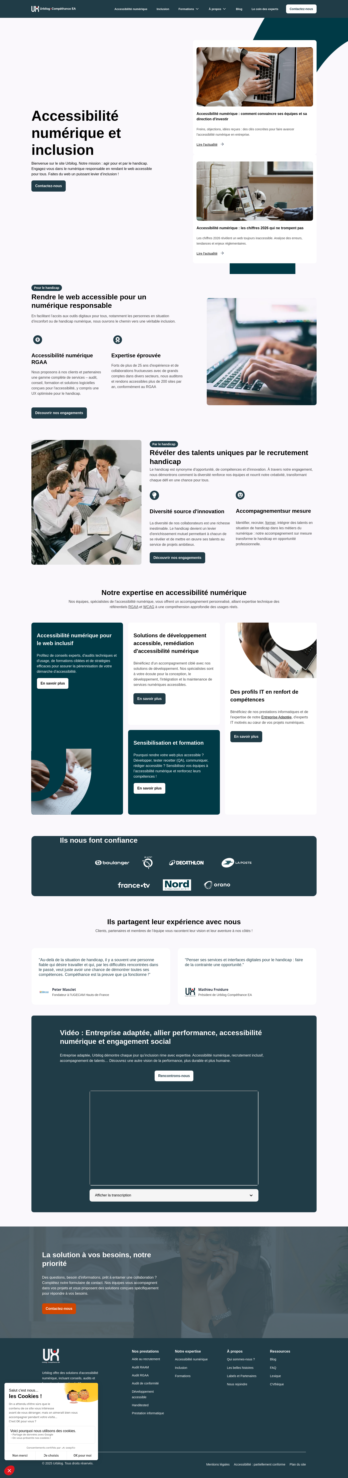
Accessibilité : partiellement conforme (259, 1464)
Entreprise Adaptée (276, 717)
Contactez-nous (59, 1308)
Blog (239, 9)
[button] (189, 9)
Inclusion (163, 9)
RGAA (133, 607)
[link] (301, 8)
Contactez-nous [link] (48, 186)
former (270, 523)
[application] (174, 1138)
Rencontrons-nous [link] (174, 1076)
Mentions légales (218, 1464)
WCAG (148, 607)
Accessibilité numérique (131, 9)
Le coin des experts (265, 9)
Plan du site (298, 1464)
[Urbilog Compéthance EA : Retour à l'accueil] (53, 9)
